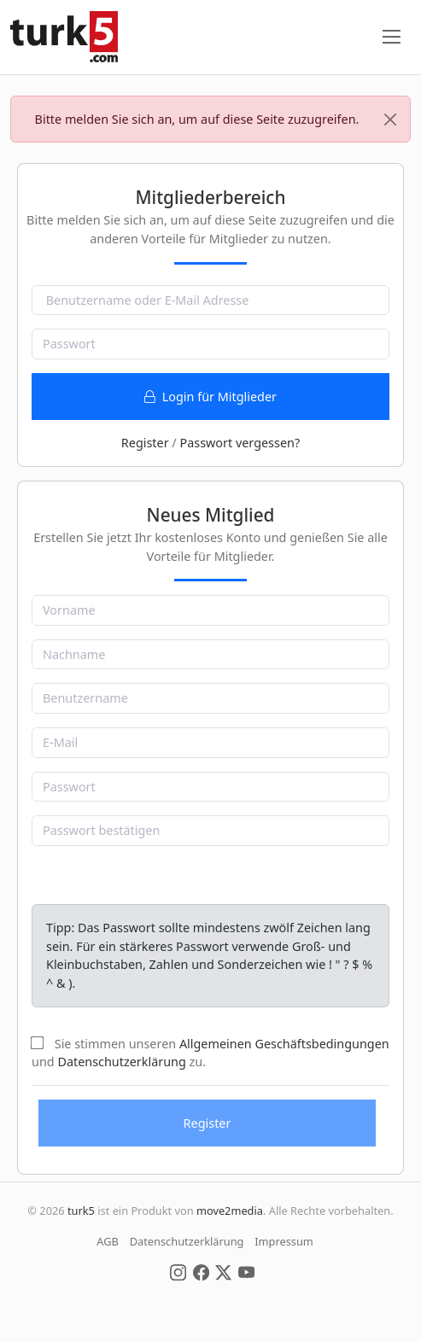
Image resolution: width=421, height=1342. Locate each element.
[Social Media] (178, 1271)
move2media (229, 1210)
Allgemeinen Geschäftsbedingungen (284, 1044)
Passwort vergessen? (239, 443)
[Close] (390, 119)
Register (145, 443)
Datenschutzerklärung (121, 1061)
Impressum (283, 1241)
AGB (107, 1241)
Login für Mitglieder (210, 396)
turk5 (81, 1210)
